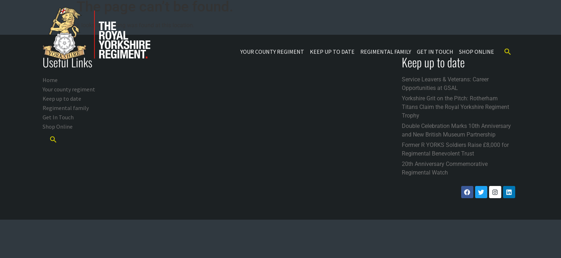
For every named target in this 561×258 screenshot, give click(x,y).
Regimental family (385, 51)
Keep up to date (332, 51)
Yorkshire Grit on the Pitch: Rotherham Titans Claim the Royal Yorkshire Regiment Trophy (455, 107)
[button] (507, 51)
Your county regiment (272, 51)
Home (50, 79)
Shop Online (476, 51)
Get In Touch (435, 51)
